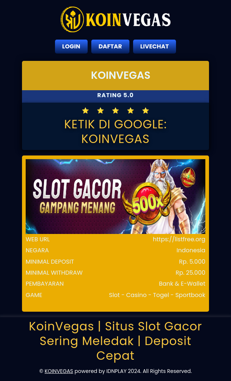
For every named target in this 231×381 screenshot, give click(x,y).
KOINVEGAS (59, 371)
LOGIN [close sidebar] (71, 46)
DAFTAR (110, 46)
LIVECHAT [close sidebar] (154, 46)
